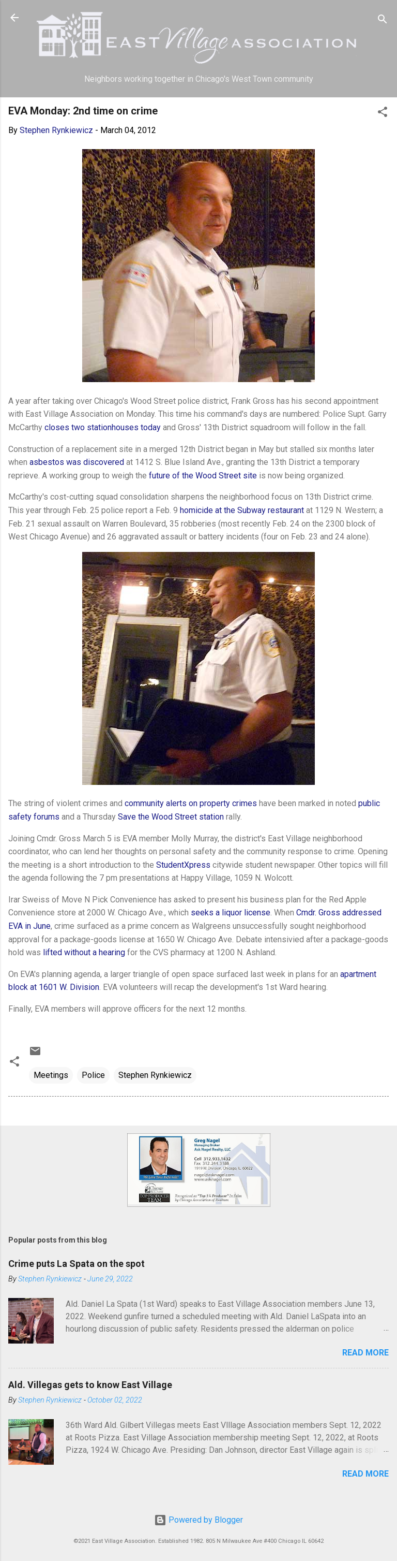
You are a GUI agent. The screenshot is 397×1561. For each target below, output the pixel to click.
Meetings (51, 1075)
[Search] (382, 21)
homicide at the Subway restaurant (242, 510)
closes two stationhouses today (102, 427)
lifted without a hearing (84, 952)
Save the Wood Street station (171, 817)
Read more (365, 1353)
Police (93, 1075)
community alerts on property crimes (191, 803)
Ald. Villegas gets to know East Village (90, 1384)
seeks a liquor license (230, 912)
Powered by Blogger (198, 1520)
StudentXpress (183, 865)
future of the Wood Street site (203, 475)
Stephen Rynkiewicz (155, 1075)
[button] (382, 114)
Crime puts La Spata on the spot (76, 1263)
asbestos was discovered (76, 462)
